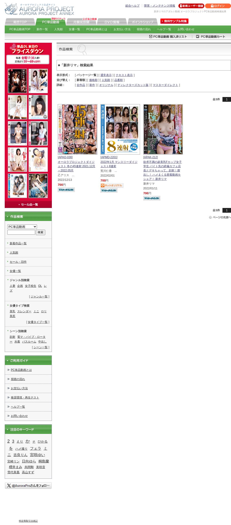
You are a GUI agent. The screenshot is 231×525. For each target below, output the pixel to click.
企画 (20, 286)
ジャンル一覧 (39, 296)
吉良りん (20, 455)
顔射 (12, 337)
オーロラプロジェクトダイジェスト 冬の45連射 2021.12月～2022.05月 (76, 166)
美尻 (12, 316)
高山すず (28, 472)
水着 (17, 341)
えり (19, 441)
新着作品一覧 (18, 243)
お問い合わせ (185, 29)
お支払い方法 (122, 29)
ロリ (44, 311)
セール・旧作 (18, 261)
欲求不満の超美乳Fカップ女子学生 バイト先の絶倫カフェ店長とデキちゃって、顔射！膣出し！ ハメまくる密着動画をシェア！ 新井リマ (162, 170)
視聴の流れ (144, 29)
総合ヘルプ (132, 5)
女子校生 (30, 286)
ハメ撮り (21, 448)
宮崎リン (13, 461)
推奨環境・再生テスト (25, 397)
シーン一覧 (40, 347)
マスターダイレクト (165, 85)
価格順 (93, 80)
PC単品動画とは (97, 29)
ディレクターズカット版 (132, 85)
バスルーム (29, 341)
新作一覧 (42, 29)
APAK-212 (150, 157)
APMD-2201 (109, 157)
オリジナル (106, 85)
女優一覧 (74, 29)
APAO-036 (65, 157)
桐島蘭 (43, 461)
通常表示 (106, 75)
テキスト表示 (124, 75)
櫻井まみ (15, 467)
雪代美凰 (13, 472)
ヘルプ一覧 (164, 29)
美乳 (12, 311)
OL (40, 286)
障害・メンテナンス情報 (159, 5)
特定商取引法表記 (28, 521)
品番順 (118, 80)
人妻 (12, 286)
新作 (92, 85)
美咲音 (40, 467)
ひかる (43, 441)
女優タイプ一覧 (38, 322)
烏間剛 (29, 467)
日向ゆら (29, 461)
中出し (42, 341)
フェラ (35, 448)
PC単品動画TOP (19, 29)
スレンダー (24, 311)
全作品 (81, 85)
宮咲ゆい (37, 455)
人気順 (58, 29)
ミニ (36, 311)
